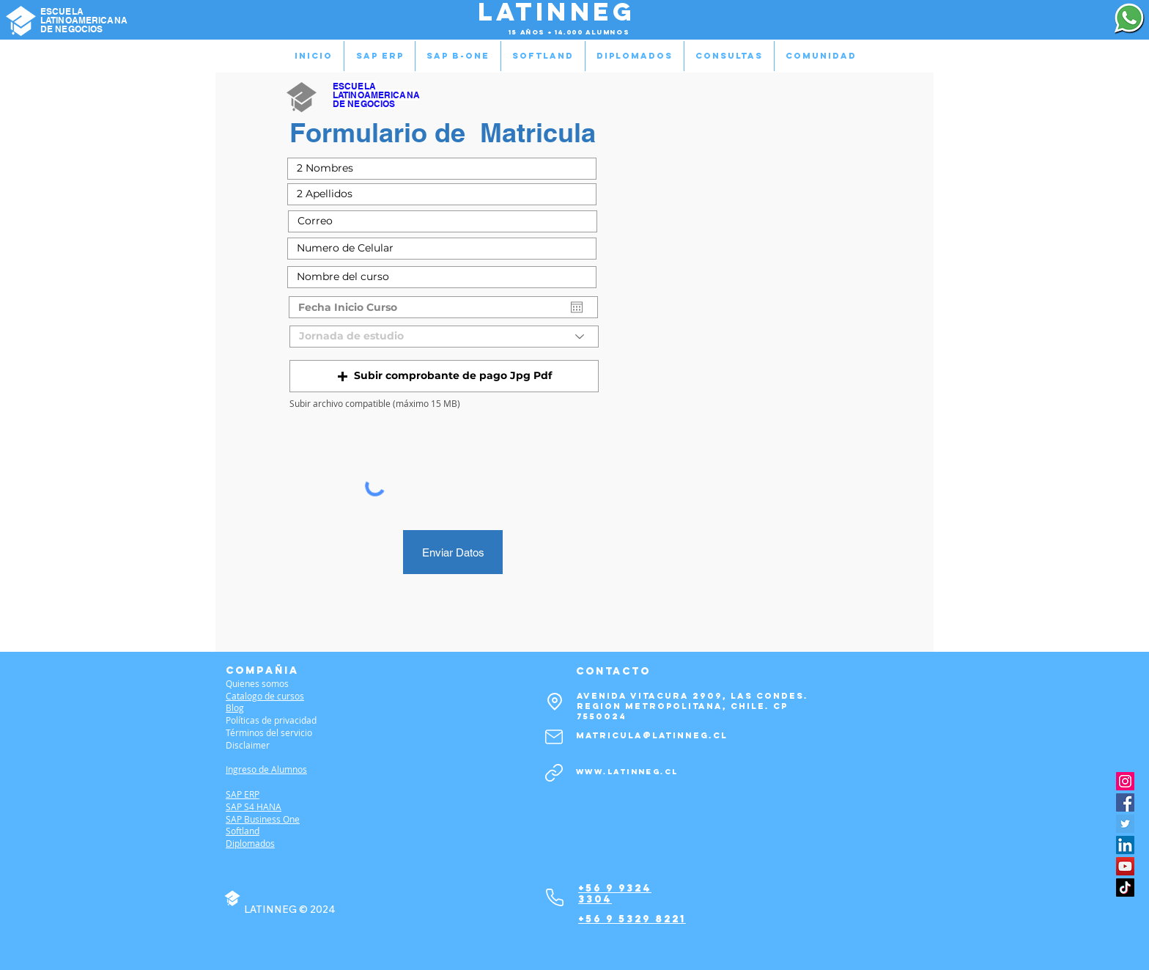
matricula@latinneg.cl (652, 735)
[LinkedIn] (1125, 845)
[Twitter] (1125, 824)
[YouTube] (1125, 866)
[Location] (554, 701)
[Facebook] (1125, 802)
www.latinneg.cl (627, 771)
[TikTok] (1125, 887)
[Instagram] (1125, 781)
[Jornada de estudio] (444, 337)
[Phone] (554, 897)
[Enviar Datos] (453, 552)
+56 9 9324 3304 (614, 893)
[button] (444, 376)
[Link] (554, 773)
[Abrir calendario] (577, 307)
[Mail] (554, 737)
